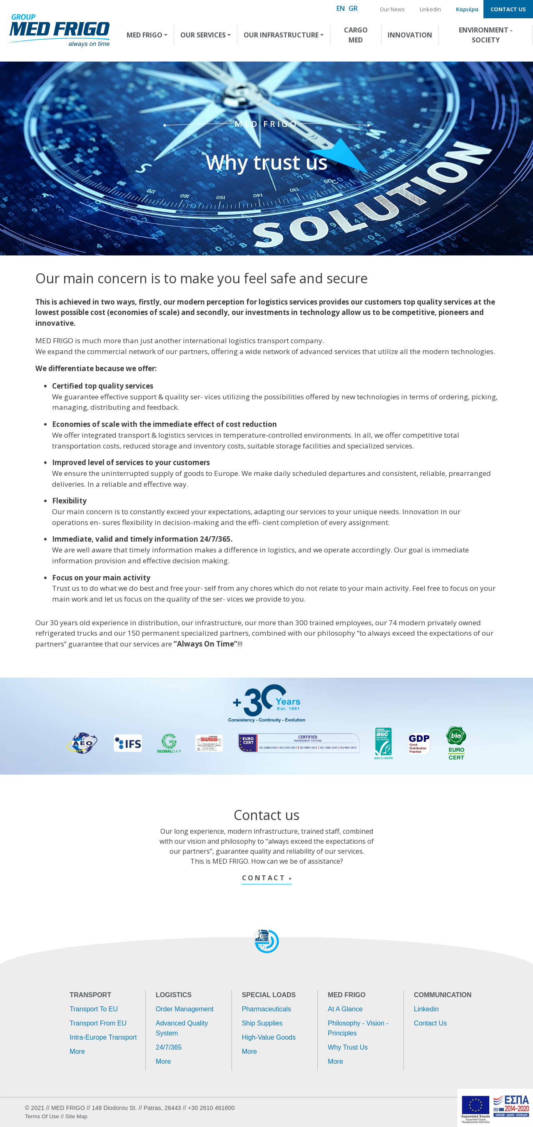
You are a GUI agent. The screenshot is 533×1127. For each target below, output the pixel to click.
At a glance (345, 1009)
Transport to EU (94, 1009)
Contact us (508, 9)
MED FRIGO (144, 35)
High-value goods (269, 1037)
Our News (392, 9)
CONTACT (265, 877)
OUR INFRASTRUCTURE (281, 35)
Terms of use (42, 1116)
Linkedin (430, 9)
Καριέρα (467, 9)
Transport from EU (98, 1023)
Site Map (76, 1116)
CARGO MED (356, 35)
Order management (185, 1009)
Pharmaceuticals (266, 1009)
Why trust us (348, 1047)
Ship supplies (262, 1023)
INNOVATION (410, 35)
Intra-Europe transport (103, 1037)
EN (340, 8)
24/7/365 (169, 1047)
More (77, 1051)
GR (353, 8)
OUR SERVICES (203, 35)
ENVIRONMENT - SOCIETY (486, 35)
